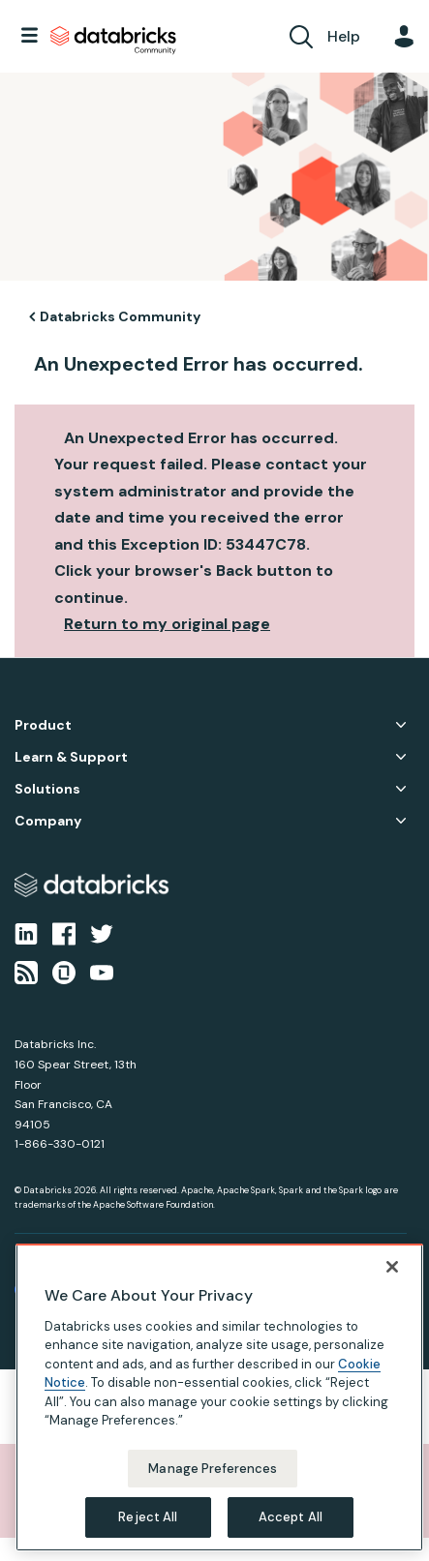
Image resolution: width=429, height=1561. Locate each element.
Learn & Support (71, 757)
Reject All (147, 1517)
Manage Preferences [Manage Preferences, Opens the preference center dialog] (212, 1468)
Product (43, 725)
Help (343, 36)
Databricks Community (113, 40)
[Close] (392, 1267)
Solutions (47, 789)
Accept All (290, 1517)
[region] (219, 1397)
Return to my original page (167, 624)
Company (48, 821)
